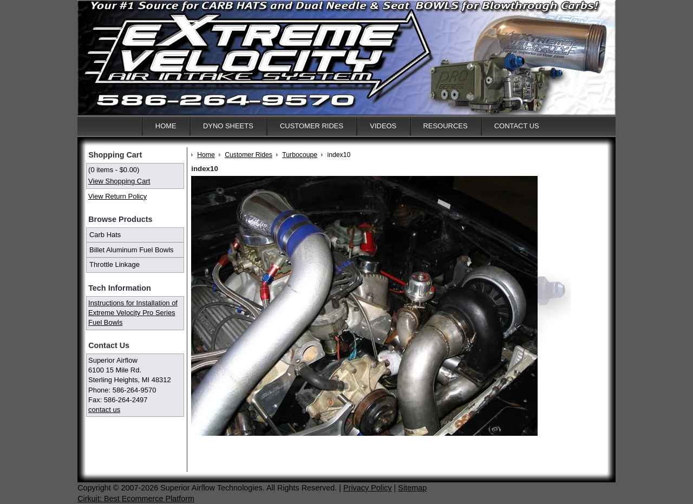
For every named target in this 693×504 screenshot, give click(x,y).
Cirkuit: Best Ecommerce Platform (135, 498)
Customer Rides (311, 126)
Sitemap (412, 487)
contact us (104, 409)
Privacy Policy (367, 487)
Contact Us (516, 126)
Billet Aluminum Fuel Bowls (131, 250)
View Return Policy (117, 196)
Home (165, 126)
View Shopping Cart (119, 181)
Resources (445, 126)
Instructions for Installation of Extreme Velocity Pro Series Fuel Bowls (133, 312)
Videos (383, 126)
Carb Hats (105, 235)
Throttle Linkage (114, 264)
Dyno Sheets (228, 126)
